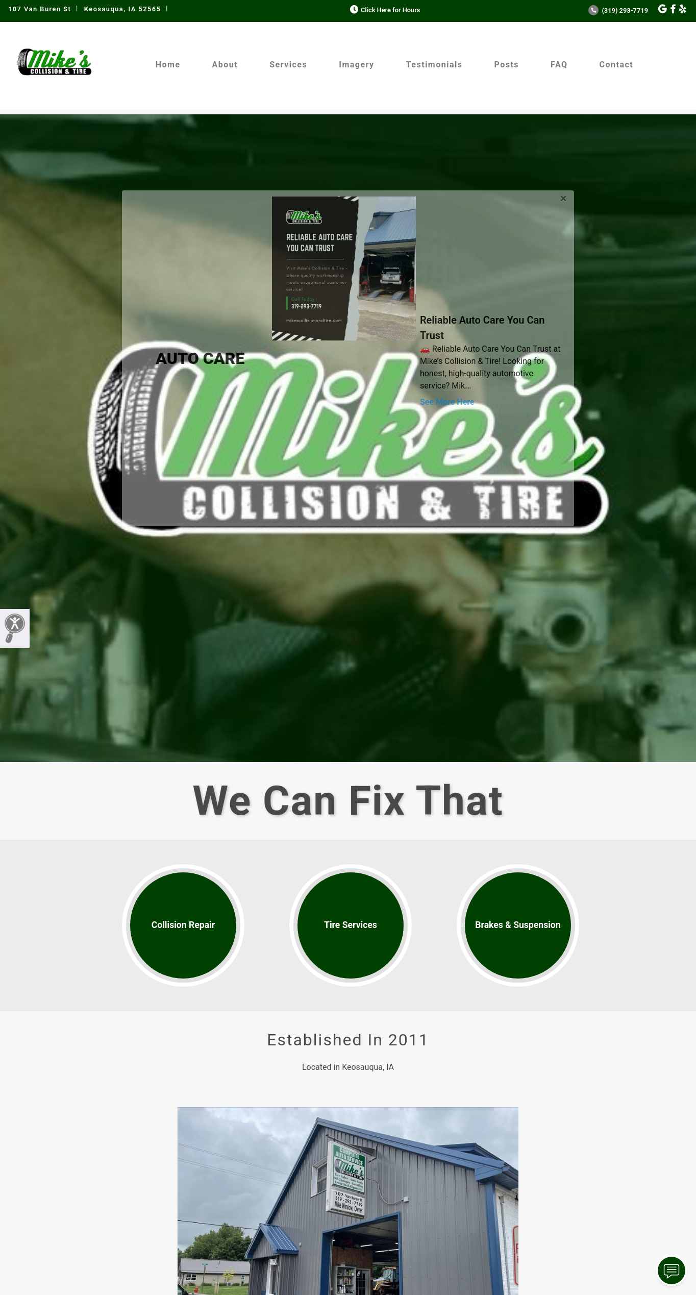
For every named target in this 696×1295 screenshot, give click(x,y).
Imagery (356, 64)
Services (288, 64)
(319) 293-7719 (618, 10)
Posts (506, 64)
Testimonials (434, 64)
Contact (617, 64)
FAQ (559, 64)
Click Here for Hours (384, 10)
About (225, 64)
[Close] (563, 196)
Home (168, 64)
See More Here (447, 402)
